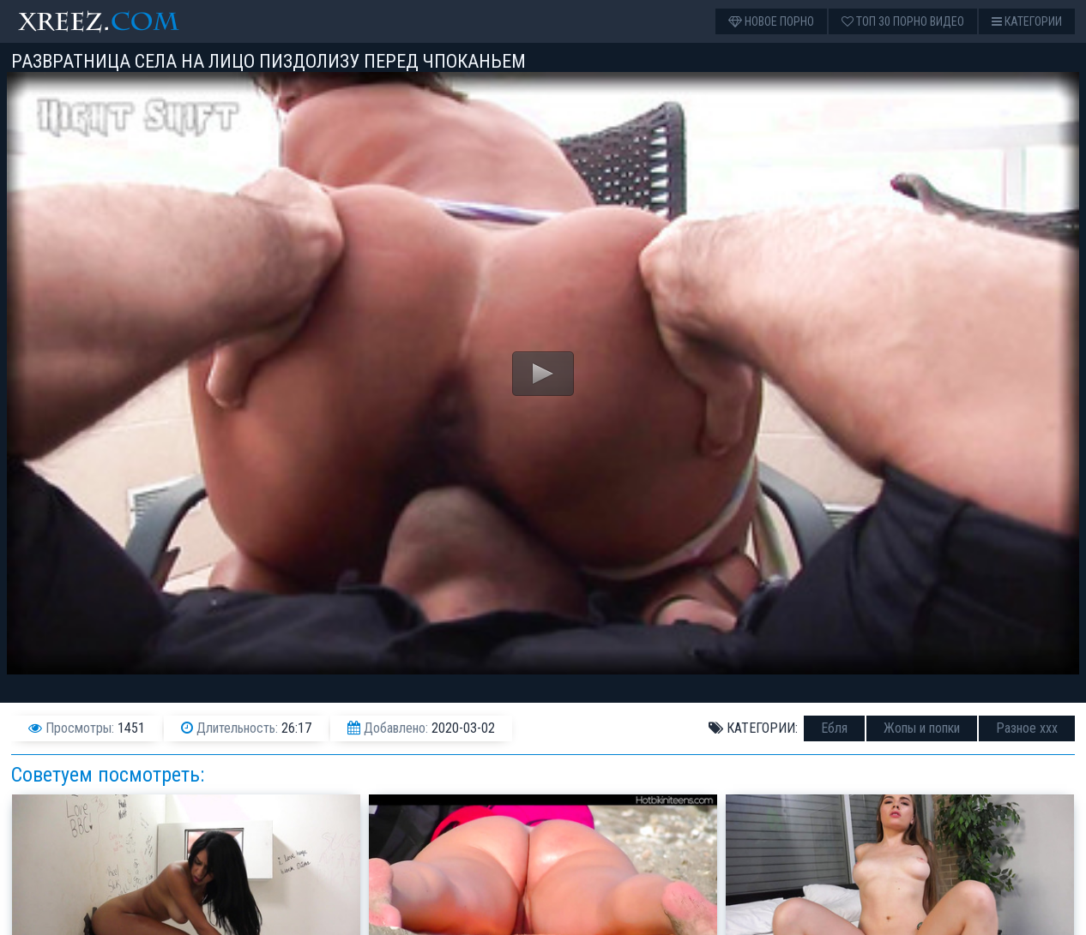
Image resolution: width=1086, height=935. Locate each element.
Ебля (834, 728)
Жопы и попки (922, 728)
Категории (1027, 21)
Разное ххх (1027, 728)
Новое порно (771, 21)
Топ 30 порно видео (903, 21)
